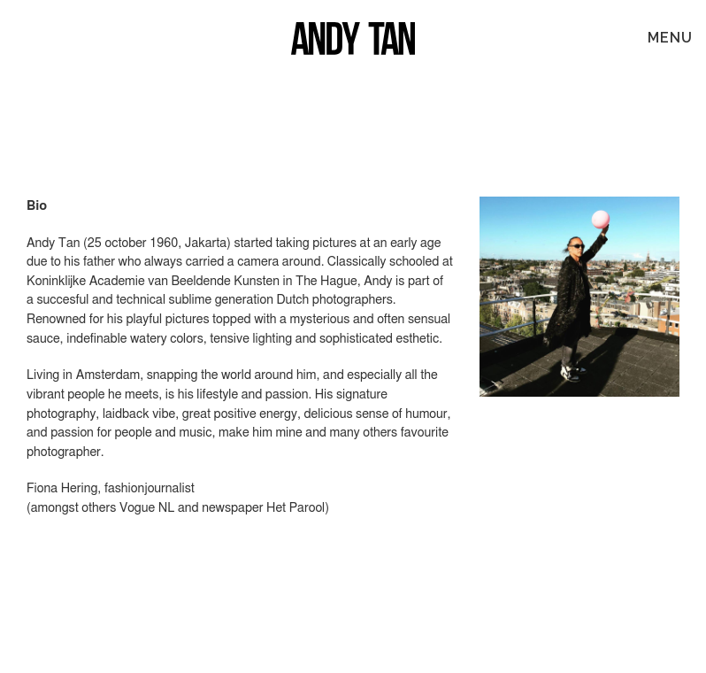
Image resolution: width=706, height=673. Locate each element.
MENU (670, 37)
